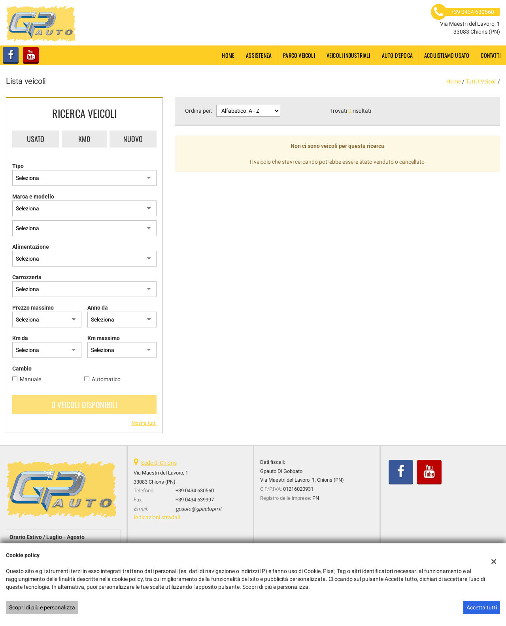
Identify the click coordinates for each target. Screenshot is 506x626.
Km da (20, 338)
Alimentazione (30, 247)
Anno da (97, 307)
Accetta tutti (481, 607)
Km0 (84, 139)
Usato (35, 139)
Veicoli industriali (348, 55)
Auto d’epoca (397, 55)
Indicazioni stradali (157, 517)
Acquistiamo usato (446, 55)
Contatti (490, 55)
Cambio (22, 368)
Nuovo (133, 139)
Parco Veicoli (299, 55)
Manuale (30, 379)
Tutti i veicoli (481, 81)
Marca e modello (33, 196)
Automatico (106, 379)
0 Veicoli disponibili (84, 404)
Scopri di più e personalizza (42, 607)
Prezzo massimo (33, 307)
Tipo (18, 166)
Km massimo (103, 338)
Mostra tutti (144, 423)
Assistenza (259, 55)
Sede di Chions (159, 463)
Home (228, 55)
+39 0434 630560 (195, 491)
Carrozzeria (27, 277)
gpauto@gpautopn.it (198, 509)
